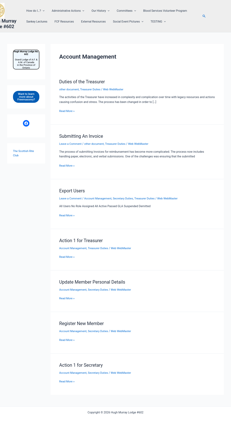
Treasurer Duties (91, 89)
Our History (98, 10)
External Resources (91, 21)
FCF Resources (63, 21)
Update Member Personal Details (93, 281)
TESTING (152, 21)
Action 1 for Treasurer (81, 240)
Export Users (72, 190)
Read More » (67, 111)
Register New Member (82, 323)
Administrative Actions (67, 10)
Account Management (99, 198)
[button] (43, 10)
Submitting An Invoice (82, 136)
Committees (122, 10)
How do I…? (36, 10)
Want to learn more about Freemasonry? (26, 97)
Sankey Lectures (37, 21)
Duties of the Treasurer (83, 81)
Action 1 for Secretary (81, 365)
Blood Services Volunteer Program (160, 10)
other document (69, 89)
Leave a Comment (70, 143)
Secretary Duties (125, 198)
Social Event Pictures (124, 21)
